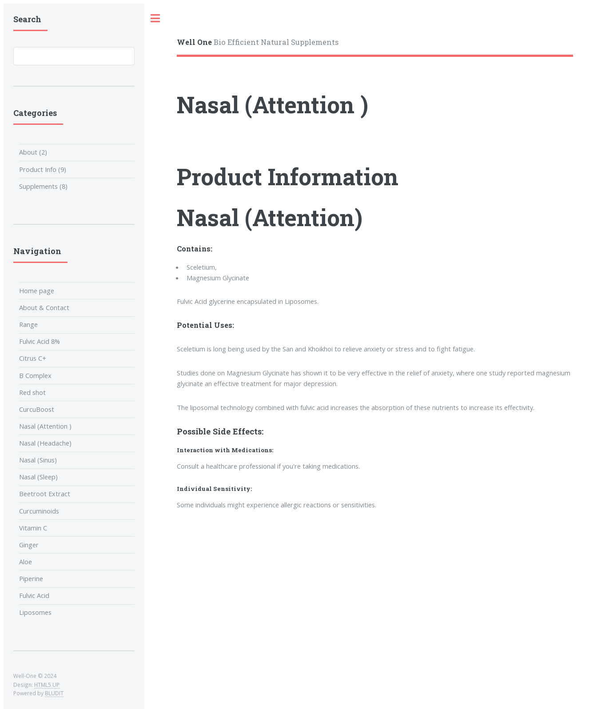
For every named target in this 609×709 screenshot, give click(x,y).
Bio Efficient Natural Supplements (257, 42)
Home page (36, 290)
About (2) (33, 151)
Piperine (31, 578)
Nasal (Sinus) (38, 459)
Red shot (32, 392)
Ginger (29, 544)
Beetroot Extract (44, 493)
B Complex (35, 375)
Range (28, 324)
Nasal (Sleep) (38, 476)
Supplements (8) (43, 186)
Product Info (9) (42, 169)
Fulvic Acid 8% (39, 341)
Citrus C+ (32, 358)
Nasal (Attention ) (45, 426)
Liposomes (35, 612)
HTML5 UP (47, 684)
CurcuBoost (36, 409)
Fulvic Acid (34, 595)
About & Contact (44, 307)
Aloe (25, 561)
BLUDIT (54, 693)
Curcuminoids (39, 510)
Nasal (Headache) (45, 442)
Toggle (155, 18)
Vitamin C (33, 527)
